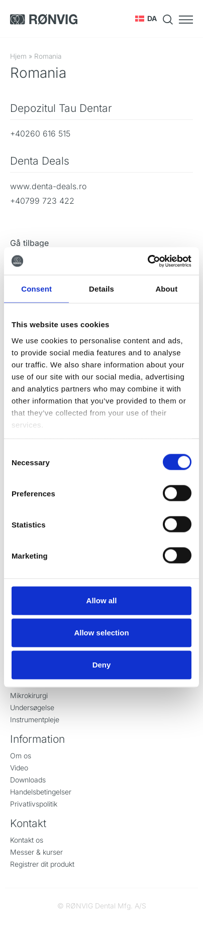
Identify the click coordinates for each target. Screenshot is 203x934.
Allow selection (101, 632)
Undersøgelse (32, 707)
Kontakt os (26, 840)
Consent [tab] (36, 289)
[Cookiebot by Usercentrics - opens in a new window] (147, 261)
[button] (146, 18)
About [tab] (166, 289)
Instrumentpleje (34, 719)
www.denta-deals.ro (48, 186)
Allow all (101, 600)
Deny (101, 664)
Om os (20, 755)
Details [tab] (101, 289)
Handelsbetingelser (40, 791)
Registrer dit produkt (42, 864)
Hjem (18, 56)
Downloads (28, 779)
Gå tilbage (29, 243)
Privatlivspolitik (33, 803)
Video (19, 767)
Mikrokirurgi (29, 695)
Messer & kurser (36, 852)
